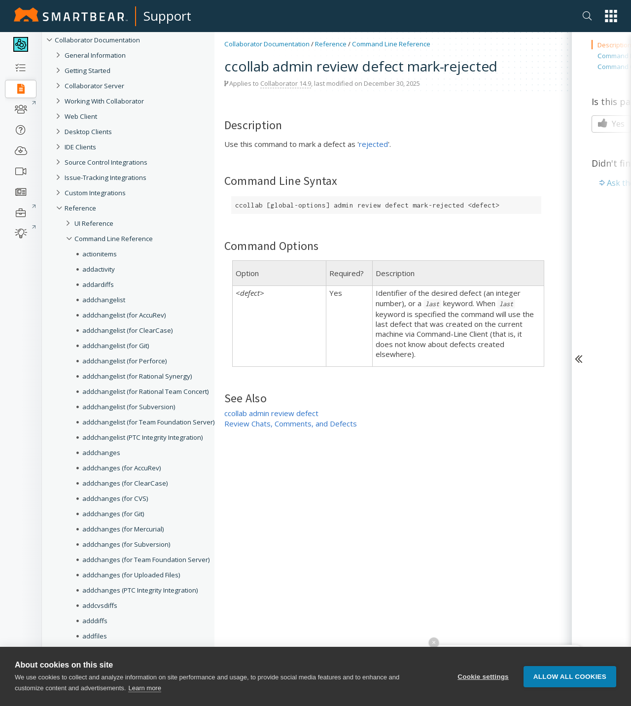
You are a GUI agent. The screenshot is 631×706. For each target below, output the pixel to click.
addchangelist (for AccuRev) (124, 315)
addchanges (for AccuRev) (121, 467)
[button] (611, 16)
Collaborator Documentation (97, 39)
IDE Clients (80, 146)
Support (167, 16)
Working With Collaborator (104, 101)
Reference (80, 208)
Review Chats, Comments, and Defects (290, 423)
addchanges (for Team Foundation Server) (146, 559)
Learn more (144, 688)
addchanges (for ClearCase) (125, 483)
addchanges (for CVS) (115, 498)
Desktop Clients (88, 131)
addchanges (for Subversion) (126, 544)
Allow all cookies (569, 676)
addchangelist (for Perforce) (124, 360)
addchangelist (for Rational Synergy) (137, 376)
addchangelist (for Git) (115, 345)
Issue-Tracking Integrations (105, 177)
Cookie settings (483, 676)
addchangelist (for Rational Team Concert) (145, 391)
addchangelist (103, 299)
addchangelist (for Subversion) (128, 406)
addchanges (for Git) (113, 513)
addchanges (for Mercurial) (123, 529)
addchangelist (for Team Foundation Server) (148, 422)
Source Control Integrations (106, 162)
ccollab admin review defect (271, 413)
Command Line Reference (113, 238)
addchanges (101, 452)
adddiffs (94, 620)
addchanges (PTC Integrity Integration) (140, 590)
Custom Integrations (95, 192)
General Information (95, 55)
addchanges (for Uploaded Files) (131, 574)
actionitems (99, 253)
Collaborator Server (94, 85)
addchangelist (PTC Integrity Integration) (142, 437)
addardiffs (98, 284)
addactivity (98, 269)
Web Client (81, 116)
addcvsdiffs (99, 605)
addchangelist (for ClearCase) (127, 330)
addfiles (94, 636)
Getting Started (87, 70)
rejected (373, 144)
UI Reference (93, 223)
